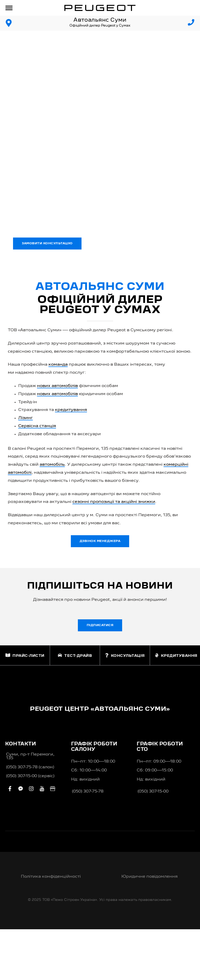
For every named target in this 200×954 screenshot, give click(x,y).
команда (58, 364)
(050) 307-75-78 (87, 791)
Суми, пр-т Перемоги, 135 (30, 756)
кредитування (71, 410)
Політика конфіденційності (51, 876)
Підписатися (100, 625)
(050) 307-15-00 (153, 791)
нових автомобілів (57, 386)
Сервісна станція (37, 426)
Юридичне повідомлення (149, 876)
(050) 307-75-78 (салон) (30, 767)
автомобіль (52, 464)
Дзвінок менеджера (100, 541)
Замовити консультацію (47, 243)
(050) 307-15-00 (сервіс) (30, 776)
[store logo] (100, 8)
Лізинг (25, 418)
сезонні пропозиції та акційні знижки (113, 502)
